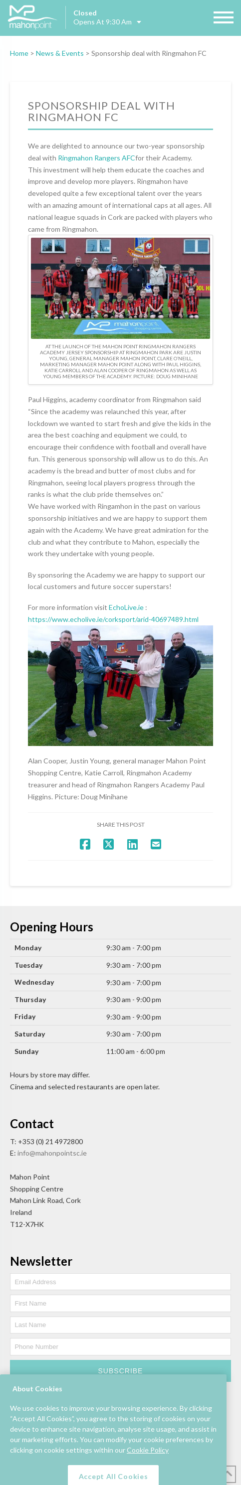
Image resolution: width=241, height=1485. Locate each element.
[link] (96, 157)
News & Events (60, 53)
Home (19, 53)
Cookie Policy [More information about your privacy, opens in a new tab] (148, 1469)
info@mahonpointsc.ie (52, 1153)
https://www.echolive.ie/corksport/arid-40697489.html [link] (113, 619)
